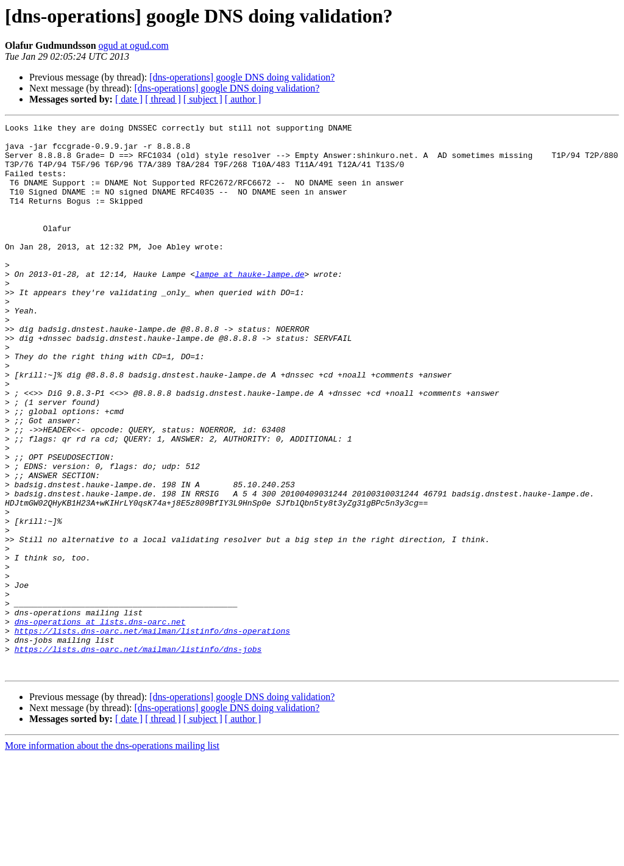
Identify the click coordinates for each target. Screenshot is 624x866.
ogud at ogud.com (134, 45)
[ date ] (129, 99)
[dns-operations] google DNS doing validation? (242, 77)
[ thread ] (163, 99)
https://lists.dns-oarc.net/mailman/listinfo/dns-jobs (138, 755)
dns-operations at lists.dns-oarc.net (100, 722)
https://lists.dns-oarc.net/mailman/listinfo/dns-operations (152, 733)
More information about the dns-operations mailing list (112, 855)
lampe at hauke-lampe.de (249, 304)
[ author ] (243, 99)
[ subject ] (202, 99)
